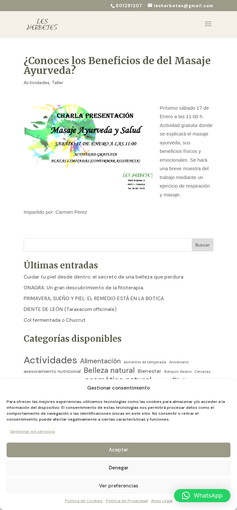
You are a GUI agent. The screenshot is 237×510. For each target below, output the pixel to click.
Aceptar (118, 449)
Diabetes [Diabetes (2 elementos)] (161, 371)
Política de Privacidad (127, 500)
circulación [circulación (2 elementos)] (34, 371)
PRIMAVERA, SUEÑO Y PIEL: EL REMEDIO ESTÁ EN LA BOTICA (94, 288)
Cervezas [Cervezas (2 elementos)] (202, 361)
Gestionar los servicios (32, 431)
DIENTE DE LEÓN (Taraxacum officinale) (70, 299)
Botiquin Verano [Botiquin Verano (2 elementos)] (177, 361)
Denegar (118, 467)
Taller (57, 72)
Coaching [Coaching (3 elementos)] (56, 370)
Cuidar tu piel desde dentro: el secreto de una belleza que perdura (103, 266)
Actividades (36, 72)
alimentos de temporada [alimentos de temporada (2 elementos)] (145, 351)
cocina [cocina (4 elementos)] (75, 370)
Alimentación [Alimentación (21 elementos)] (100, 351)
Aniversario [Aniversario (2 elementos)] (178, 351)
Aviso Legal (161, 500)
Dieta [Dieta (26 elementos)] (180, 370)
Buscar (202, 234)
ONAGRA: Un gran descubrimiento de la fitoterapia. (84, 277)
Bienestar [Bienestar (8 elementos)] (149, 360)
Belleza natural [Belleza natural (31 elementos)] (109, 360)
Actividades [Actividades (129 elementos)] (50, 350)
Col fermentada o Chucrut (55, 309)
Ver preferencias (118, 486)
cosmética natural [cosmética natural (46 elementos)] (118, 370)
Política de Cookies (84, 500)
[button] (202, 495)
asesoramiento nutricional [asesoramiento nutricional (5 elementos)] (52, 361)
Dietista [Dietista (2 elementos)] (199, 371)
